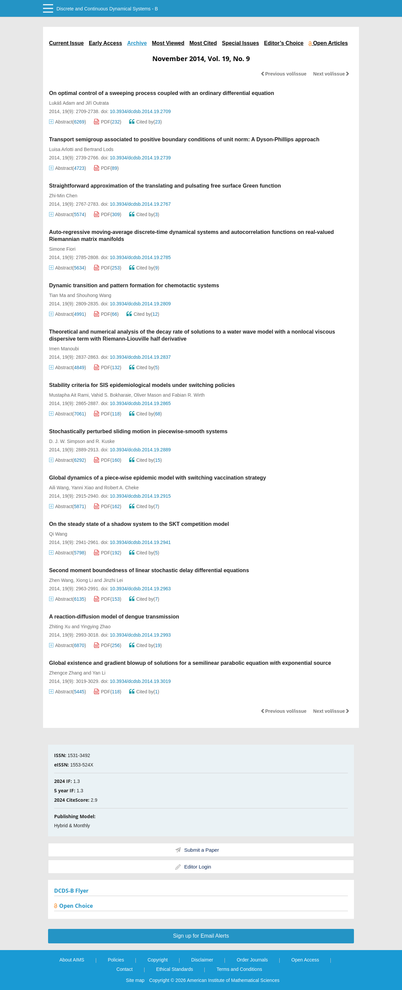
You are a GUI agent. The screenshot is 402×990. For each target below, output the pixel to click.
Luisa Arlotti (61, 149)
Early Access (105, 43)
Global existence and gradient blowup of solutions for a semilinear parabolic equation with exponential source (190, 663)
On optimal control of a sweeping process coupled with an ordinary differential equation (161, 93)
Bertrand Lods (99, 149)
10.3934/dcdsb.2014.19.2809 (140, 303)
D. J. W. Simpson (67, 441)
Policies (116, 959)
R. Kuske (105, 441)
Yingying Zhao (96, 626)
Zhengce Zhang (65, 673)
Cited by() (145, 121)
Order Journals (252, 959)
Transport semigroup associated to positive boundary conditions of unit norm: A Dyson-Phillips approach (184, 139)
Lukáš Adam (62, 103)
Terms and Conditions (239, 969)
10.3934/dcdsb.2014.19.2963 (140, 588)
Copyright (158, 959)
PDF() (107, 121)
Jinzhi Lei (113, 580)
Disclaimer (202, 959)
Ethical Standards (174, 969)
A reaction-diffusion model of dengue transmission (114, 617)
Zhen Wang (61, 580)
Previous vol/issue (283, 74)
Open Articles (328, 43)
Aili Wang (59, 487)
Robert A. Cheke (121, 487)
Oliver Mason (147, 395)
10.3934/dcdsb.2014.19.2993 (140, 635)
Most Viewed (168, 43)
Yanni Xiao (82, 487)
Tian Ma (57, 295)
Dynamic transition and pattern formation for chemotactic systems (134, 285)
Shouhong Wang (93, 295)
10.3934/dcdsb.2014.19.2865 (140, 403)
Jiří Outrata (97, 103)
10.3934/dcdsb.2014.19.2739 (140, 157)
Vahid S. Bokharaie (111, 395)
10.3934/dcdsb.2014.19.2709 (140, 111)
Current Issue (66, 43)
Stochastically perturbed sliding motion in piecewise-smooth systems (138, 431)
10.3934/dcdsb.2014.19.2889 (140, 449)
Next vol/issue (331, 74)
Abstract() (67, 121)
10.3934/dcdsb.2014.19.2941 (140, 542)
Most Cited (203, 43)
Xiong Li (84, 580)
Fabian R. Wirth (188, 395)
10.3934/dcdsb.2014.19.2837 (140, 357)
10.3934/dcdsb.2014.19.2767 (140, 204)
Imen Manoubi (64, 348)
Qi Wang (58, 534)
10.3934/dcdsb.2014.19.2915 (140, 496)
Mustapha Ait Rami (69, 395)
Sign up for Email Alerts (201, 936)
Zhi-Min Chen (63, 195)
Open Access (305, 959)
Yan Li (99, 673)
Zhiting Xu (59, 626)
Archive (137, 43)
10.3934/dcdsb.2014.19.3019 (140, 681)
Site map (135, 980)
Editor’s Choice (284, 43)
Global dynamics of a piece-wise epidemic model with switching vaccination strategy (157, 478)
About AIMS (71, 959)
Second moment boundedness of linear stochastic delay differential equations (149, 570)
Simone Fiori (62, 249)
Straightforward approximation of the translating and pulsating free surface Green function (165, 186)
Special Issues (240, 43)
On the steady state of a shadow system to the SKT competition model (139, 524)
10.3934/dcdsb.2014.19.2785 (140, 257)
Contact (124, 969)
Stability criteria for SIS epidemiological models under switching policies (142, 385)
